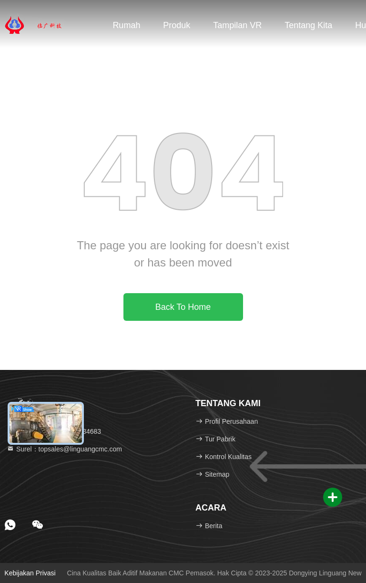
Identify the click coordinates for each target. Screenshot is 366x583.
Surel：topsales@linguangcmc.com (64, 449)
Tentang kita (308, 25)
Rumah (126, 25)
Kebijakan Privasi (29, 573)
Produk (176, 25)
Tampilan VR (237, 25)
